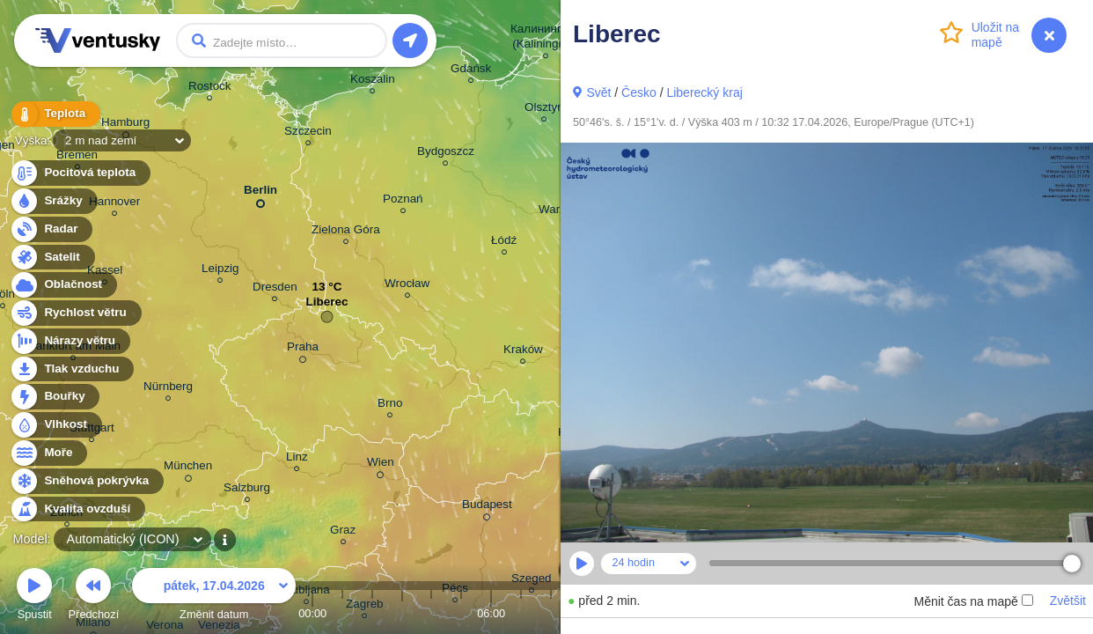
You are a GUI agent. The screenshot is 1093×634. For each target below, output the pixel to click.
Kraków (523, 352)
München (188, 468)
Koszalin (372, 81)
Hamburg (125, 125)
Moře (48, 453)
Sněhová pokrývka (86, 481)
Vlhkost (55, 425)
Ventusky (95, 40)
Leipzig (220, 271)
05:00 (461, 613)
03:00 (402, 613)
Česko (639, 92)
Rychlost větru (75, 313)
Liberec (327, 306)
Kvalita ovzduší (77, 509)
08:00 (551, 613)
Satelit (52, 257)
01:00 (342, 613)
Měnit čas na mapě (972, 601)
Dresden (275, 289)
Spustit (34, 596)
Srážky (53, 201)
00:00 (312, 613)
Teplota (54, 114)
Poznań (403, 201)
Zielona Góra (346, 232)
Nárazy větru (69, 341)
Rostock (209, 88)
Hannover (114, 204)
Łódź (504, 242)
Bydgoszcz (445, 153)
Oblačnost (63, 285)
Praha (303, 349)
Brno (390, 405)
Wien (380, 465)
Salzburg (247, 490)
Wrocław (407, 285)
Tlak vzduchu (72, 369)
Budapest (487, 507)
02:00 (372, 613)
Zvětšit (1068, 600)
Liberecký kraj (704, 92)
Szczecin (308, 133)
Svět (598, 92)
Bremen (77, 157)
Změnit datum (214, 596)
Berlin (260, 193)
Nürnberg (168, 389)
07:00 (521, 613)
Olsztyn (544, 109)
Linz (297, 459)
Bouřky (54, 396)
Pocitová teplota (80, 173)
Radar (51, 229)
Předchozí (94, 596)
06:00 (491, 613)
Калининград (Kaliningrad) (546, 38)
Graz (343, 532)
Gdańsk (471, 71)
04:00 (431, 613)
